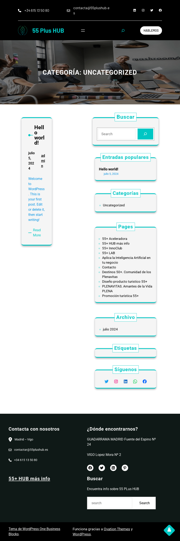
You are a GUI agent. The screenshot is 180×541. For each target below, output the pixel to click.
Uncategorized (117, 204)
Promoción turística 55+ (122, 286)
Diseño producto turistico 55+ (125, 276)
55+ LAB (113, 256)
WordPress (82, 534)
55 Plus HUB (48, 30)
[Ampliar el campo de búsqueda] (123, 30)
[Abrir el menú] (83, 30)
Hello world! (113, 168)
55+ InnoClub (116, 253)
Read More (38, 228)
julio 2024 (115, 328)
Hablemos (151, 30)
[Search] (144, 134)
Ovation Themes (117, 529)
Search (144, 503)
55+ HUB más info (118, 249)
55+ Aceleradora (118, 246)
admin (42, 167)
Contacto (114, 266)
